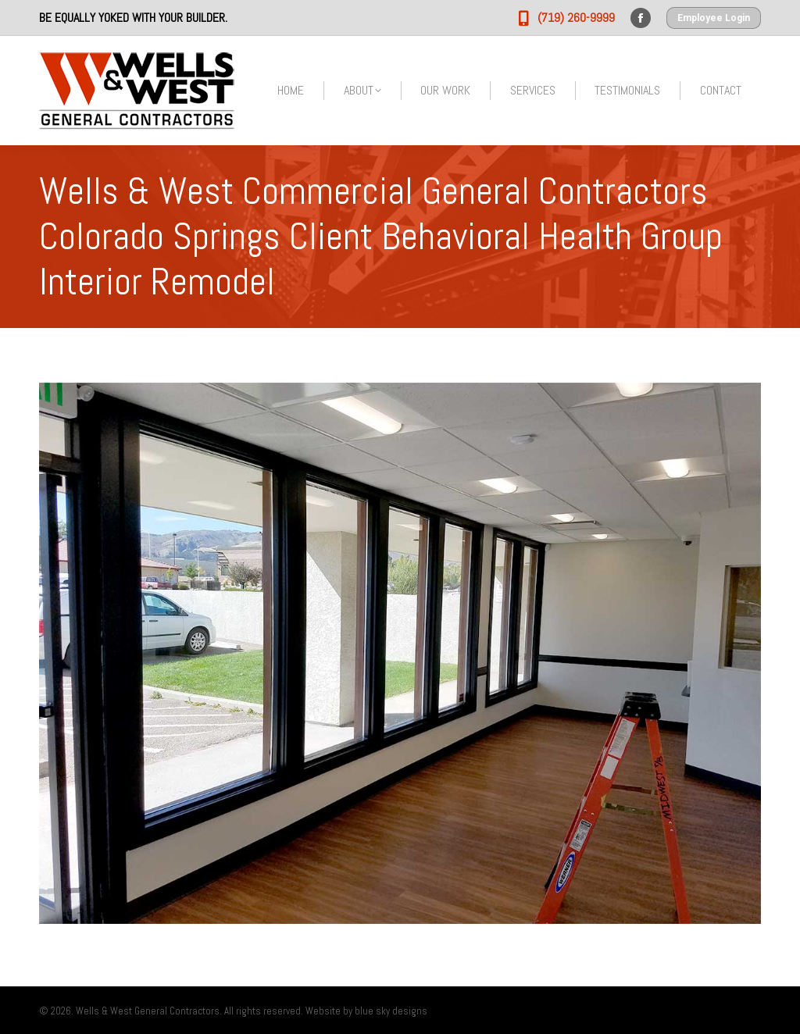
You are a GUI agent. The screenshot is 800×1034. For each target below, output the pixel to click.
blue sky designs (391, 1011)
